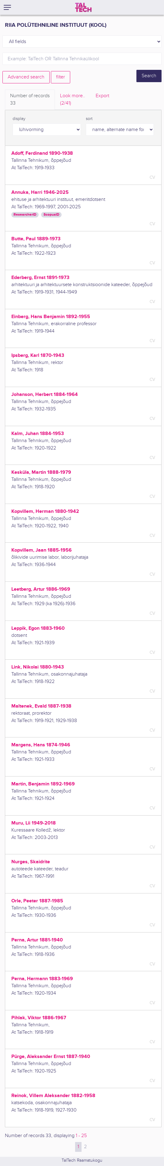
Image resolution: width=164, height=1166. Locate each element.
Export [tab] (102, 96)
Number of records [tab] (30, 100)
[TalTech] (83, 7)
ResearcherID (24, 214)
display (19, 118)
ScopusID (51, 214)
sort (89, 118)
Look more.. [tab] (72, 100)
